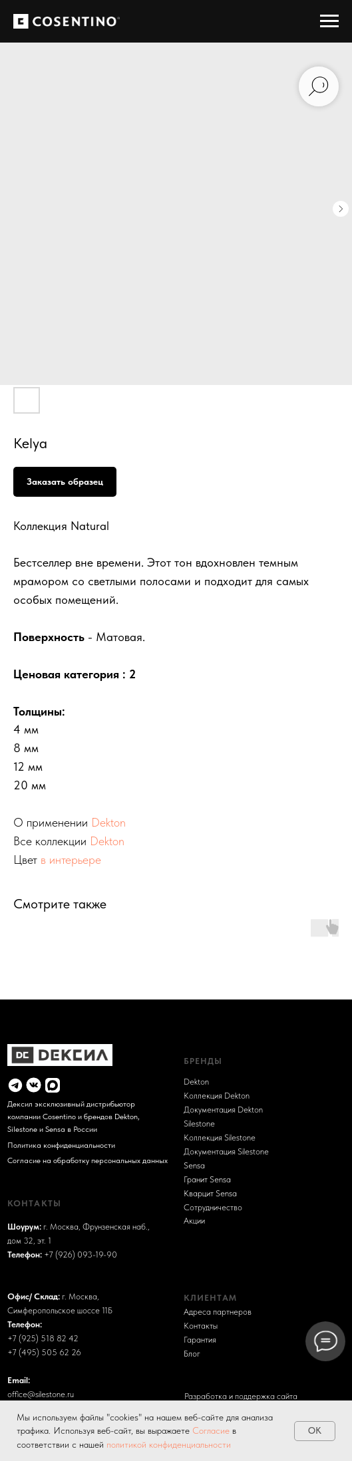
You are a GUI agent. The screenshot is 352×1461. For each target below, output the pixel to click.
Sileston (197, 1123)
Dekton (108, 822)
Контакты (201, 1325)
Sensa (194, 1165)
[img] (15, 1085)
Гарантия (200, 1339)
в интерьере (71, 859)
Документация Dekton (223, 1109)
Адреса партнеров (218, 1311)
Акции (194, 1220)
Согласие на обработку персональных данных (87, 1160)
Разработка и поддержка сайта (240, 1396)
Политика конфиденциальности (61, 1145)
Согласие (212, 1430)
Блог (192, 1353)
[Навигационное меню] (329, 21)
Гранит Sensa (207, 1179)
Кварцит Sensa (210, 1193)
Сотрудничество (213, 1207)
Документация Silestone (226, 1151)
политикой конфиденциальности (168, 1444)
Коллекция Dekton (217, 1095)
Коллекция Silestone (220, 1137)
